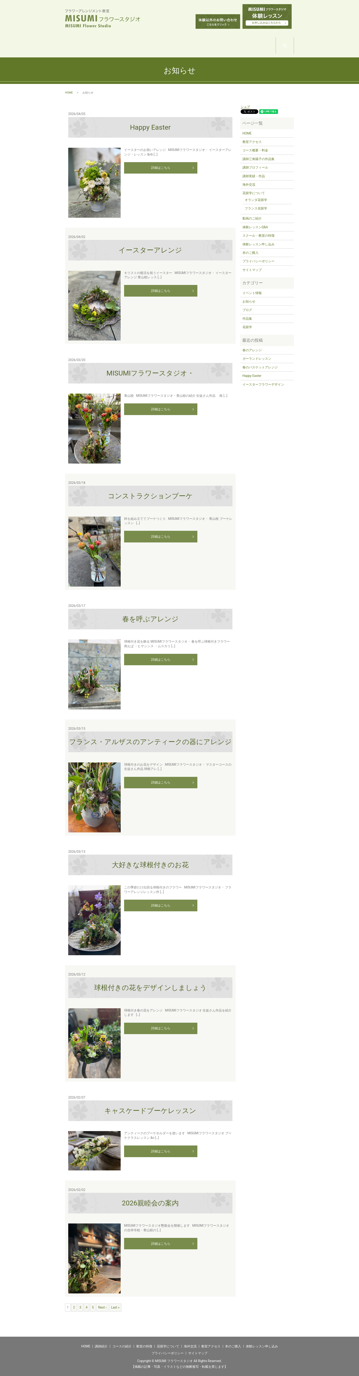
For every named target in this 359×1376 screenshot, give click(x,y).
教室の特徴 (144, 1346)
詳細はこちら (160, 167)
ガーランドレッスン (256, 358)
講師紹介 (101, 1346)
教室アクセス (252, 142)
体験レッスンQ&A (255, 227)
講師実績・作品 (253, 176)
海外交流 (248, 184)
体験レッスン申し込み (258, 244)
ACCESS (262, 46)
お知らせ (248, 301)
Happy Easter (251, 376)
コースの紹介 (122, 1346)
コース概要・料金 (255, 150)
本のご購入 (250, 253)
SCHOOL (157, 46)
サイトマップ (252, 270)
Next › (102, 1307)
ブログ (247, 310)
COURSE (130, 46)
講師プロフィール (255, 167)
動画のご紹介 (252, 218)
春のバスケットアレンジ (260, 367)
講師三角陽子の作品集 (258, 159)
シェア (245, 107)
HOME (78, 46)
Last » (115, 1307)
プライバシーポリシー (258, 261)
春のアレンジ (252, 350)
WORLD (183, 46)
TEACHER (104, 46)
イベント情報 (252, 293)
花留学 (247, 327)
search (293, 43)
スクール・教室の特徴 (258, 235)
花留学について (253, 193)
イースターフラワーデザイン (263, 384)
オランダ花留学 (256, 200)
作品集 (247, 318)
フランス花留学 (256, 208)
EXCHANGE (236, 46)
